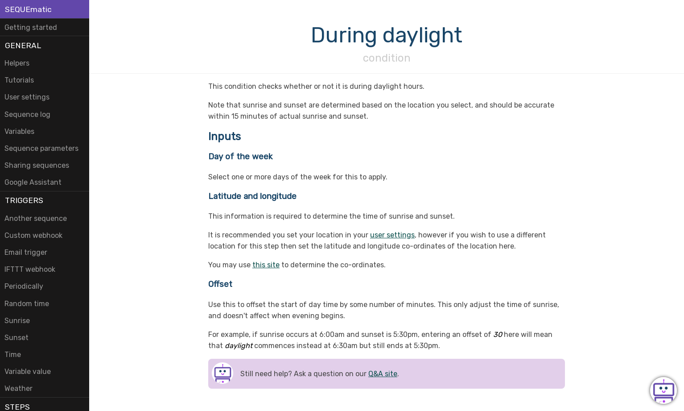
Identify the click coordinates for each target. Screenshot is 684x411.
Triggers (24, 200)
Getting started (30, 27)
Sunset (16, 337)
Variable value (27, 371)
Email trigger (25, 252)
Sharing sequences (36, 165)
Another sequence (35, 218)
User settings (26, 97)
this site (266, 265)
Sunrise (17, 320)
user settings (392, 235)
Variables (19, 131)
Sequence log (27, 114)
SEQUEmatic (28, 9)
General (23, 45)
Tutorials (19, 80)
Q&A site (382, 373)
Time (12, 354)
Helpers (16, 63)
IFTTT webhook (29, 269)
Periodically (23, 286)
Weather (18, 388)
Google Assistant (33, 182)
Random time (26, 303)
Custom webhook (33, 235)
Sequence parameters (41, 148)
